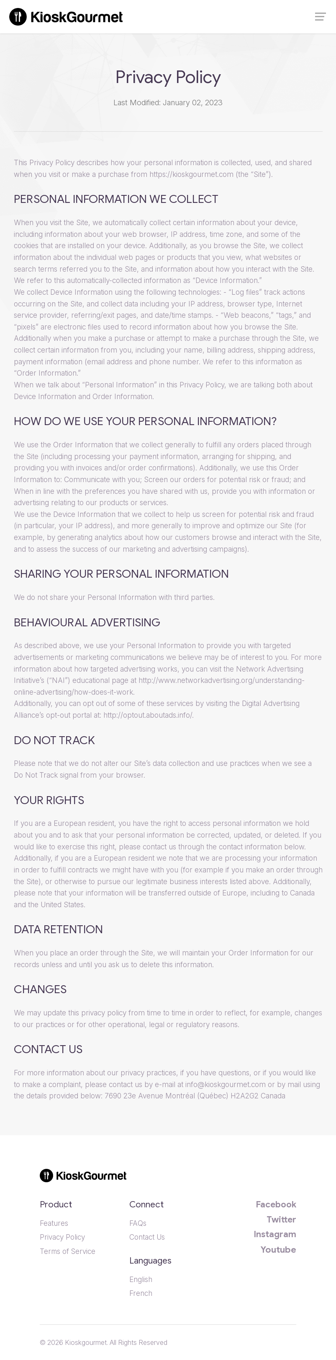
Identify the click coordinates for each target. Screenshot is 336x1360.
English (140, 1279)
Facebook (276, 1204)
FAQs (137, 1223)
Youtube (278, 1249)
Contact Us (147, 1237)
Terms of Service (68, 1251)
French (140, 1293)
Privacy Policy (62, 1237)
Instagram (275, 1234)
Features (54, 1223)
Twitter (281, 1219)
